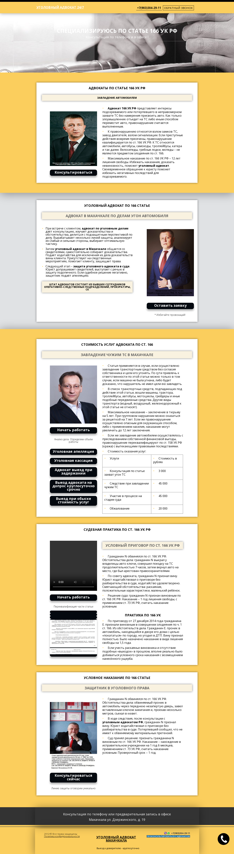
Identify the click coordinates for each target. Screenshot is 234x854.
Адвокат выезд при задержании (73, 471)
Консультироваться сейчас (73, 777)
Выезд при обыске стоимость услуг (73, 500)
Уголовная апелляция (73, 451)
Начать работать (73, 429)
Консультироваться (73, 172)
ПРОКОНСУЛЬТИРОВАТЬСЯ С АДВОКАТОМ (168, 836)
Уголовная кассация (73, 460)
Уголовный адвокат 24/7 (60, 7)
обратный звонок (178, 8)
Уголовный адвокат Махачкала (116, 839)
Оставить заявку (170, 305)
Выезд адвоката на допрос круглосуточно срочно (73, 486)
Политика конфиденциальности (62, 836)
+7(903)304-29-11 (149, 8)
